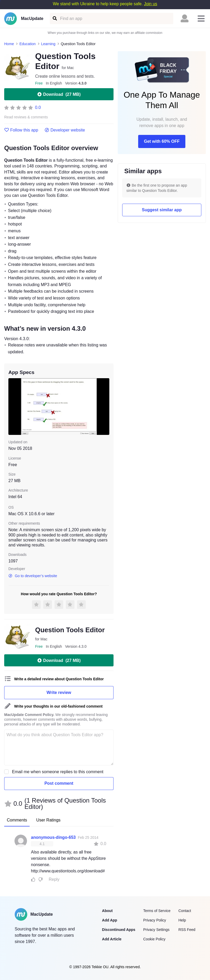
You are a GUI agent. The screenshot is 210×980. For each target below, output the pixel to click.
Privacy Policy (154, 920)
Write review (59, 692)
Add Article (111, 939)
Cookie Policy (154, 939)
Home (9, 43)
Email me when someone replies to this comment (58, 772)
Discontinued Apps (118, 929)
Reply (54, 879)
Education (27, 43)
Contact (184, 910)
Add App (109, 920)
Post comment (58, 783)
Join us (150, 4)
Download (59, 94)
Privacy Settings (156, 929)
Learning (48, 43)
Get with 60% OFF (162, 141)
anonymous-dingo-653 (53, 837)
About (107, 910)
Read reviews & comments (26, 117)
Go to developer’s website (32, 575)
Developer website (65, 130)
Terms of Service (156, 910)
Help (182, 920)
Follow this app (21, 130)
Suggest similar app (162, 210)
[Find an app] (54, 18)
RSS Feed (186, 929)
